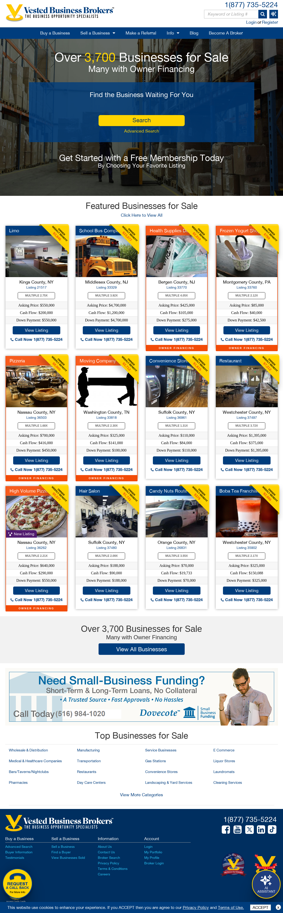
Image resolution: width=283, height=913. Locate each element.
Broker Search (109, 858)
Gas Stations (155, 761)
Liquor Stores (224, 761)
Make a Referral (141, 32)
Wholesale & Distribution (28, 750)
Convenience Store (168, 360)
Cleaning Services (227, 782)
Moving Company (98, 360)
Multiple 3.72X (246, 425)
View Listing (36, 330)
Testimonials (14, 858)
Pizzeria (17, 360)
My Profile (151, 858)
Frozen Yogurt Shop (240, 230)
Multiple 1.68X (36, 425)
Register (270, 22)
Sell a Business (95, 32)
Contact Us (106, 852)
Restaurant (230, 360)
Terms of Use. (231, 907)
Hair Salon (89, 491)
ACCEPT (260, 907)
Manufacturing (88, 750)
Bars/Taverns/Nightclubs (29, 772)
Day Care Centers (91, 782)
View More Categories (141, 794)
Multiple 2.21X (36, 556)
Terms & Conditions (113, 869)
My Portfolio (153, 852)
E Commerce (223, 750)
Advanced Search (141, 131)
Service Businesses (161, 750)
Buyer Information (19, 852)
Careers (104, 874)
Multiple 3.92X (106, 295)
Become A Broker (226, 32)
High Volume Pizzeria (31, 491)
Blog (194, 32)
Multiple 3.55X (176, 556)
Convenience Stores (161, 772)
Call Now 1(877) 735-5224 (36, 339)
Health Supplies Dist (170, 230)
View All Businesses (141, 649)
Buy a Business (55, 32)
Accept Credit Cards (16, 901)
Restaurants (86, 772)
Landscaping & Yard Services (168, 782)
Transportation (89, 761)
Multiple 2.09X (106, 556)
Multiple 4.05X (176, 295)
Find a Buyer (61, 852)
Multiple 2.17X (246, 556)
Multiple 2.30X (106, 425)
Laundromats (224, 772)
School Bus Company (101, 230)
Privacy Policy (108, 863)
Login (251, 22)
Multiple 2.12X (246, 295)
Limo (14, 230)
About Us (105, 847)
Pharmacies (18, 782)
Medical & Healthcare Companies (35, 761)
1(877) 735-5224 (251, 4)
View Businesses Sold (68, 858)
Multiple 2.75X (36, 295)
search (142, 120)
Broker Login (154, 863)
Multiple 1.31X (176, 425)
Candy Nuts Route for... (173, 491)
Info (170, 32)
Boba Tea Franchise (239, 491)
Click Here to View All (141, 215)
